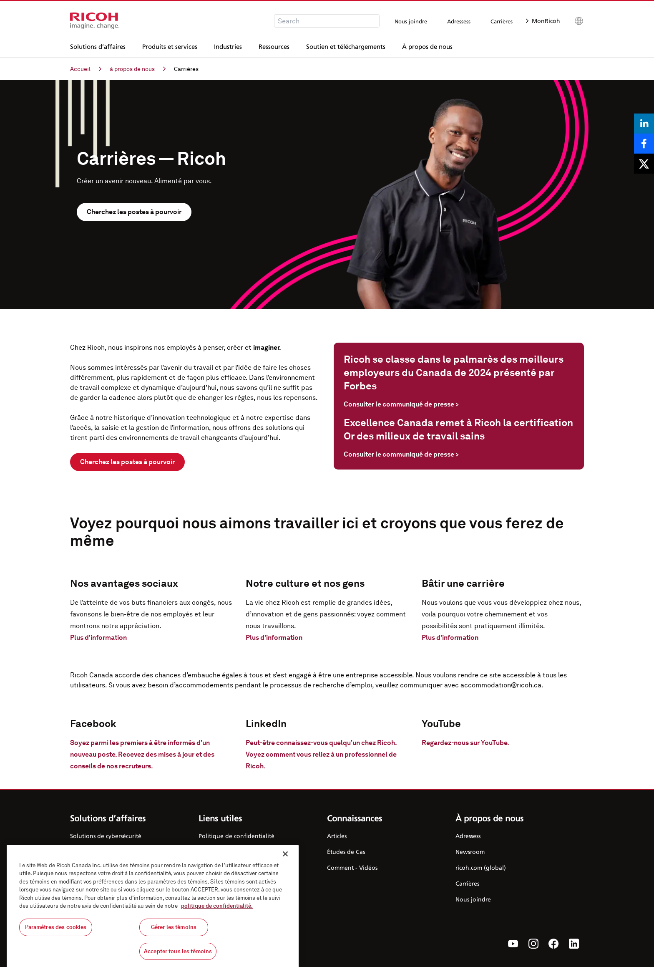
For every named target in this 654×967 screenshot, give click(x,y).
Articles (337, 835)
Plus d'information (98, 637)
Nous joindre (411, 21)
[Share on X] (644, 164)
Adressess (458, 21)
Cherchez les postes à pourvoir (134, 212)
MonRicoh (543, 20)
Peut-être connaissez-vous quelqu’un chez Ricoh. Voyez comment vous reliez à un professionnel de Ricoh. (321, 754)
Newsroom (470, 851)
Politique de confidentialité (236, 835)
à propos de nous (138, 69)
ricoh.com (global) (480, 867)
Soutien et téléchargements (345, 45)
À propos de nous (427, 45)
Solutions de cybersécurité (105, 835)
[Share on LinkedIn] (644, 124)
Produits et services (169, 45)
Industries (228, 45)
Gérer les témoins (173, 934)
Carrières (501, 21)
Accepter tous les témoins (178, 957)
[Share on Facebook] (644, 144)
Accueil (85, 69)
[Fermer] (285, 860)
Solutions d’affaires (98, 45)
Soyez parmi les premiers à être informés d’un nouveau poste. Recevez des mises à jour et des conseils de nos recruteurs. (142, 754)
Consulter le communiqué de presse (401, 404)
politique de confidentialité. (217, 912)
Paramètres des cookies (56, 934)
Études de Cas (346, 851)
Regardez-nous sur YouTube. (465, 743)
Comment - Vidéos (352, 867)
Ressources (274, 45)
